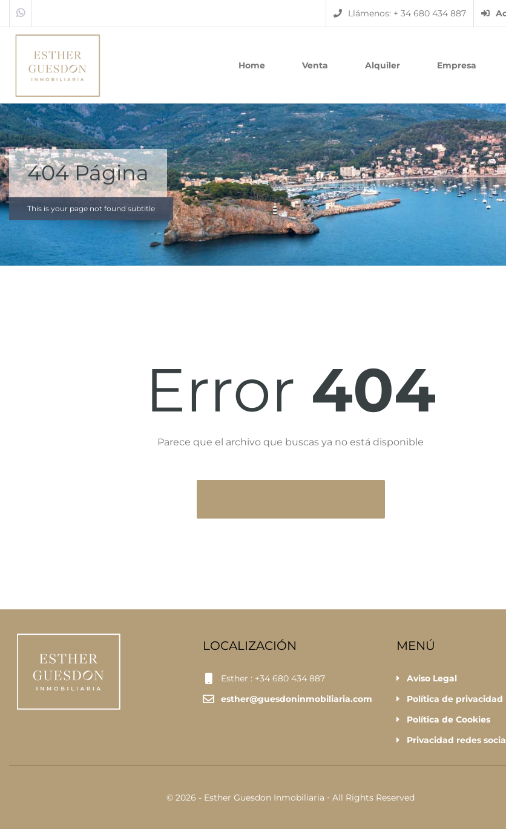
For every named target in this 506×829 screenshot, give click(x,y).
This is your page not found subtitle (91, 208)
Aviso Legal (432, 678)
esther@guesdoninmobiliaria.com (296, 698)
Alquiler (382, 65)
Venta (315, 65)
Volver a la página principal (282, 499)
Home (251, 65)
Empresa (456, 65)
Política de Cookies (448, 719)
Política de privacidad (455, 698)
